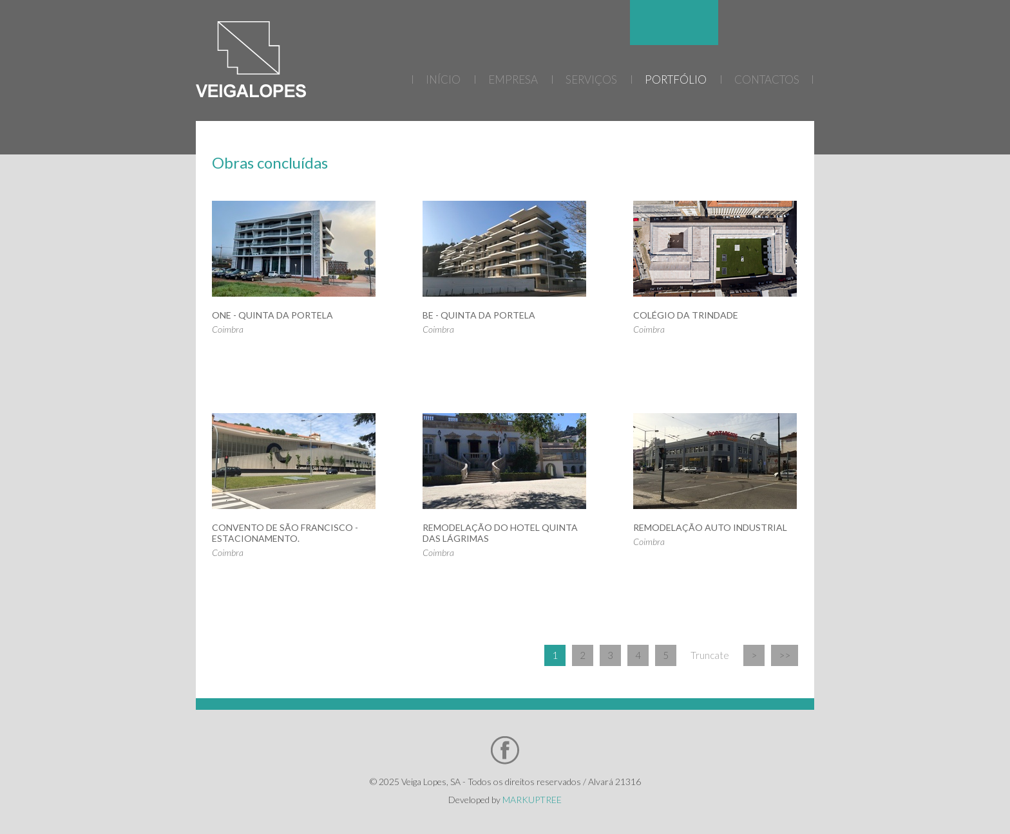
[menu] (674, 82)
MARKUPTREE (532, 799)
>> (784, 655)
